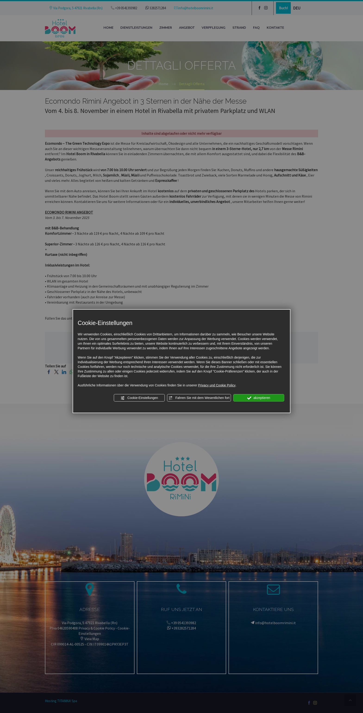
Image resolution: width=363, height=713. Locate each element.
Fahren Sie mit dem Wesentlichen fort (199, 398)
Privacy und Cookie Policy (216, 385)
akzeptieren (258, 398)
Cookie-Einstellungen (139, 398)
